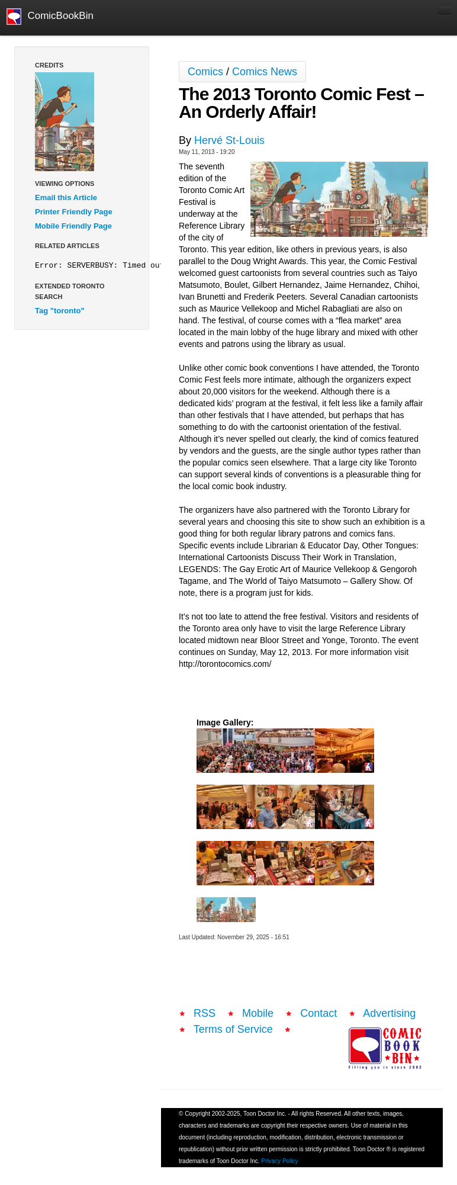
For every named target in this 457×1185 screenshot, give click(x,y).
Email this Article (66, 197)
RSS (204, 1013)
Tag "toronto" (60, 310)
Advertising (389, 1013)
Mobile (257, 1013)
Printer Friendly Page (73, 211)
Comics (205, 72)
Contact (318, 1013)
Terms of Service (233, 1029)
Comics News (264, 72)
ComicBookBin (50, 16)
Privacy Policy (279, 1161)
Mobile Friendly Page (73, 225)
